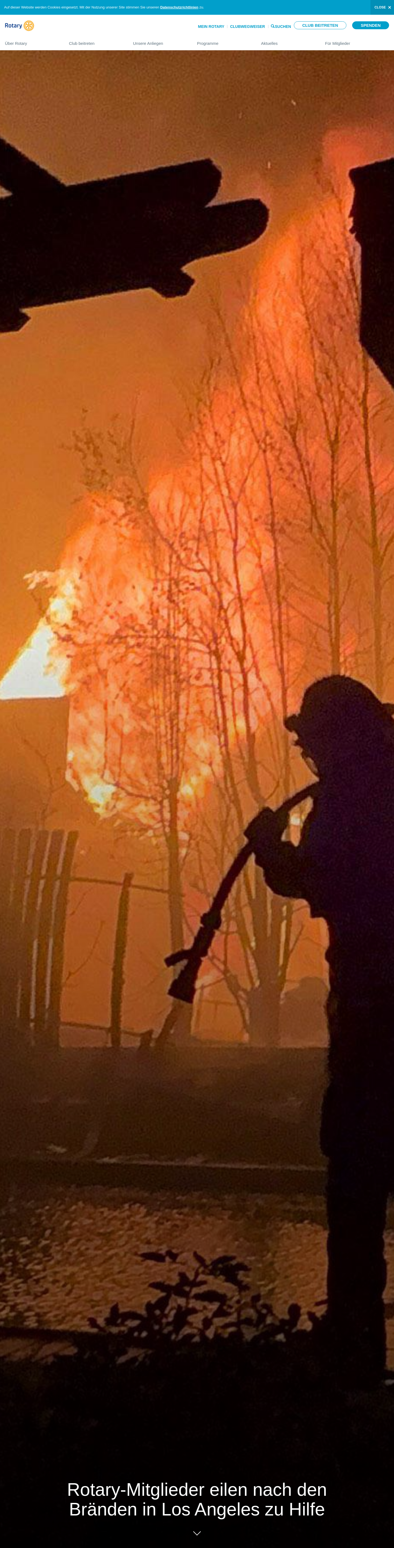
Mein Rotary (211, 26)
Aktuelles (287, 41)
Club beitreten (320, 25)
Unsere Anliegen (159, 41)
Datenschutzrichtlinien (179, 7)
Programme (223, 41)
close (380, 7)
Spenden (371, 25)
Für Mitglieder (357, 41)
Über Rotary (31, 41)
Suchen (283, 26)
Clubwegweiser (247, 26)
